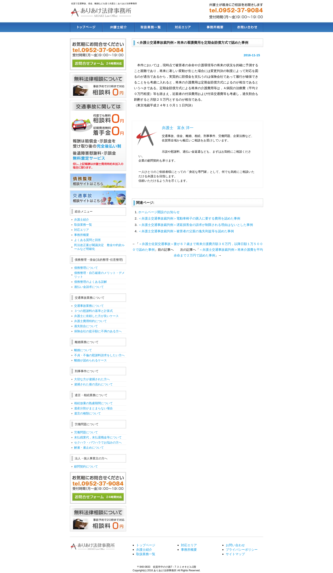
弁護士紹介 (81, 219)
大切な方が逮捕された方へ (92, 379)
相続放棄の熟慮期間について (93, 403)
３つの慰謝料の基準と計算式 (93, 311)
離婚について (83, 350)
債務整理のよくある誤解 (90, 281)
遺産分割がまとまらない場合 (93, 408)
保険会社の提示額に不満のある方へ (98, 331)
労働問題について (86, 432)
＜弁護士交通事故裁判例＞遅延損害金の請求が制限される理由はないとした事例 (195, 225)
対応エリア (81, 229)
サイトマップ (235, 554)
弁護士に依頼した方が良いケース (96, 316)
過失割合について (86, 326)
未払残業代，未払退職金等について (98, 437)
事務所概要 (81, 235)
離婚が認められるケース (90, 360)
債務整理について (86, 267)
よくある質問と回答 (87, 240)
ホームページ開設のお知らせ (159, 212)
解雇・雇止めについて (89, 447)
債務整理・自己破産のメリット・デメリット (99, 274)
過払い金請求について (89, 287)
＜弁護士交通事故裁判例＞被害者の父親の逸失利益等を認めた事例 (186, 231)
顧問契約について (86, 466)
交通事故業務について (89, 305)
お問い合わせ (235, 545)
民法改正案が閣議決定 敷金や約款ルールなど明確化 (99, 247)
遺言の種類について (87, 413)
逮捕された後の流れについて (93, 384)
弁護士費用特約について (90, 321)
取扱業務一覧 (83, 224)
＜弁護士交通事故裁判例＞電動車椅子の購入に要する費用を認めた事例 (189, 218)
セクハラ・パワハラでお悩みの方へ (98, 442)
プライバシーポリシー (242, 549)
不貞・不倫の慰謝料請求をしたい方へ (99, 355)
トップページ (145, 545)
